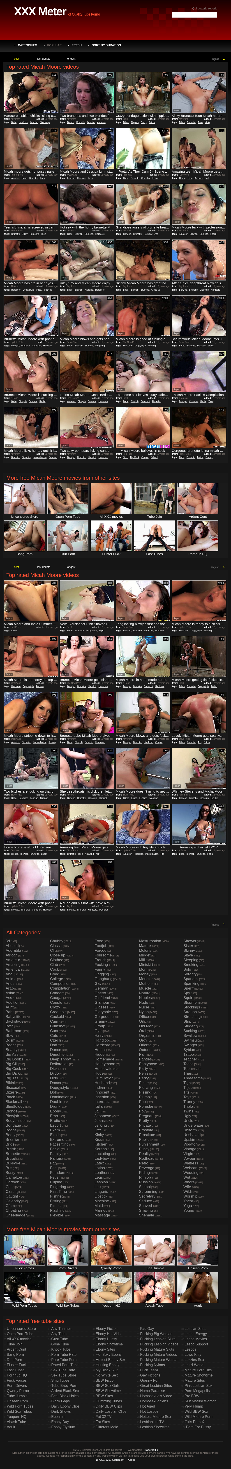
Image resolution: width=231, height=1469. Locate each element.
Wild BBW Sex (196, 1411)
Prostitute (147, 1135)
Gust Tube (59, 1339)
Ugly (187, 1116)
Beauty (209, 457)
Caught (12, 1196)
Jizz (98, 1130)
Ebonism (58, 1417)
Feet (54, 1168)
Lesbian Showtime (155, 1427)
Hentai (100, 1050)
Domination (59, 1097)
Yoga (187, 1206)
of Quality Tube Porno (84, 14)
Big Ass (12, 1054)
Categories (27, 45)
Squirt (188, 998)
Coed (54, 974)
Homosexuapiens (154, 1401)
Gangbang (103, 979)
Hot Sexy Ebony (109, 1354)
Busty (24, 234)
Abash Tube (16, 1422)
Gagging (102, 974)
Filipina (56, 1182)
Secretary (147, 1196)
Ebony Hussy (106, 1339)
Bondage (13, 1125)
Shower (189, 941)
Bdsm (126, 122)
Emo (54, 1116)
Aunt (10, 1007)
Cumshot (145, 178)
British (11, 1149)
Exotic (55, 1135)
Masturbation (40, 457)
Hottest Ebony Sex (111, 1360)
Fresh (77, 45)
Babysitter (14, 1017)
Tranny (189, 1102)
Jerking (52, 742)
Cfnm (10, 1206)
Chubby (56, 941)
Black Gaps (60, 1401)
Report (9, 110)
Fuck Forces (17, 1380)
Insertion (102, 1097)
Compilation (60, 988)
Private (145, 1125)
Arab (10, 988)
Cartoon (12, 1182)
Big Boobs (14, 1059)
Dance (55, 1050)
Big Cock (134, 457)
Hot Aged (147, 1406)
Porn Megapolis (197, 1391)
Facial (155, 178)
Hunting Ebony (107, 1365)
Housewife (103, 1069)
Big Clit (12, 1064)
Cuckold (57, 1017)
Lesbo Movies (196, 1339)
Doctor (55, 1083)
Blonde (70, 122)
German (101, 988)
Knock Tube (60, 1349)
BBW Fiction (106, 1380)
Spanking (191, 983)
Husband (102, 1083)
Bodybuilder (16, 1121)
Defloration (59, 1064)
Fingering (100, 345)
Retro (143, 1163)
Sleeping (190, 960)
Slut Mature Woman (200, 1401)
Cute (54, 1035)
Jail (97, 1111)
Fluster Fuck (17, 1365)
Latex (99, 1163)
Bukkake (13, 1163)
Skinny (189, 950)
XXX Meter (40, 11)
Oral (142, 1031)
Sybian (189, 1050)
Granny (101, 1021)
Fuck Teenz (149, 1370)
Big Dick (13, 1073)
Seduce (145, 1201)
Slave (188, 955)
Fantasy (57, 1158)
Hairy (99, 1035)
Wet (186, 1177)
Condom (57, 993)
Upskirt (189, 1139)
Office (144, 1017)
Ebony (55, 1111)
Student (190, 1026)
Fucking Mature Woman (159, 1360)
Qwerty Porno (18, 1391)
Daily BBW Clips (109, 1406)
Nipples (135, 122)
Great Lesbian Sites (156, 1386)
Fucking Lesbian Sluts (158, 1339)
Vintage (189, 1149)
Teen (200, 122)
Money (144, 974)
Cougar (56, 998)
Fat (53, 1163)
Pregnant (147, 1116)
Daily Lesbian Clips (111, 1411)
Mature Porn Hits (198, 1370)
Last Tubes (15, 1370)
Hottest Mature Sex (155, 1417)
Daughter (58, 1054)
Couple (145, 457)
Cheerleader (16, 1215)
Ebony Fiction (107, 1329)
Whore (189, 1182)
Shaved (145, 1206)
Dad (53, 1045)
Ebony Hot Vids (108, 1334)
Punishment (149, 1144)
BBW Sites (104, 1396)
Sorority (190, 974)
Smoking (190, 965)
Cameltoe (14, 1177)
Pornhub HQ (17, 1375)
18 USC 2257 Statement (110, 1459)
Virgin (188, 1154)
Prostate (146, 1130)
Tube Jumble (17, 1396)
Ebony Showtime (109, 1344)
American (14, 969)
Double (56, 1102)
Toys (90, 178)
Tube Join (15, 1344)
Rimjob (145, 1177)
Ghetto (100, 993)
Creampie (58, 1012)
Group (182, 178)
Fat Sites (103, 1422)
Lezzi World (194, 1365)
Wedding (191, 1173)
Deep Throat (60, 1059)
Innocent (102, 1092)
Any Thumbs (61, 1329)
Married (101, 1210)
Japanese (103, 1116)
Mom (143, 969)
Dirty (54, 1078)
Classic (56, 946)
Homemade (104, 1059)
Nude (143, 1002)
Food (99, 941)
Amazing (101, 122)
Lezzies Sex (194, 1360)
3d (8, 941)
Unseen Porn (17, 1401)
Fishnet (56, 1196)
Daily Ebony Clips (65, 1406)
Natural (145, 993)
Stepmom (191, 1002)
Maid (99, 1206)
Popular (54, 45)
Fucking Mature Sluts (157, 1349)
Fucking (48, 290)
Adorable (13, 950)
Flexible (56, 1215)
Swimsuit (191, 1040)
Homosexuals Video (156, 1396)
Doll (53, 1092)
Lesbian (34, 122)
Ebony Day (60, 1422)
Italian (100, 1106)
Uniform (190, 1130)
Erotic (211, 345)
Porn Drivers (17, 1386)
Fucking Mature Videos (158, 1354)
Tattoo (188, 1054)
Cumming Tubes (109, 1401)
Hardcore (23, 122)
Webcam (191, 1168)
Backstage (14, 1021)
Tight (187, 1083)
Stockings (45, 122)
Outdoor (146, 1050)
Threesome (193, 1078)
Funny (100, 969)
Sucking (190, 1031)
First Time (58, 1191)
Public (144, 1139)
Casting (12, 1191)
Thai (187, 1073)
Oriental (145, 1045)
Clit (53, 950)
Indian (14, 630)
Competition (60, 983)
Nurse (144, 1007)
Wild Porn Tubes (20, 1406)
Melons (145, 950)
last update (44, 58)
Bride (10, 1144)
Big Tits (214, 798)
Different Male (107, 1427)
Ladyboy (102, 1158)
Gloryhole (103, 1012)
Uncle (188, 1121)
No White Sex (107, 1375)
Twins (188, 1111)
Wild (187, 1191)
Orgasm (145, 1035)
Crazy (143, 122)
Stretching (192, 1017)
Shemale (146, 1215)
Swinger (190, 1045)
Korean (101, 1149)
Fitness (56, 1206)
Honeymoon (105, 1064)
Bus (9, 1168)
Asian (10, 993)
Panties (145, 1059)
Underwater (193, 1125)
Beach (11, 1045)
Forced (100, 950)
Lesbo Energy (196, 1334)
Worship (190, 1196)
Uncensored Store (21, 1329)
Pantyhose (148, 1064)
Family (55, 1154)
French (100, 960)
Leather (101, 1173)
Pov (142, 1111)
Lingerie (101, 1191)
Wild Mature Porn (199, 1417)
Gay (98, 983)
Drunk (55, 1106)
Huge (99, 1073)
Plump (144, 1097)
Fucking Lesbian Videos (159, 1344)
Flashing (57, 1210)
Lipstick (101, 1196)
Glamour (102, 1002)
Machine (81, 178)
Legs (99, 1177)
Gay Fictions (150, 1375)
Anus (10, 983)
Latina (200, 457)
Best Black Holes (65, 1396)
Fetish (152, 122)
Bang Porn (15, 1354)
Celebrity (13, 1201)
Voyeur (189, 1158)
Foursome (103, 955)
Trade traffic (151, 1449)
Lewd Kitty (193, 1354)
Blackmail (14, 1102)
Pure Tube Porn (63, 1360)
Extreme (57, 1139)
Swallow (190, 1035)
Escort (55, 1125)
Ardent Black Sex (65, 1391)
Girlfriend (102, 998)
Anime (11, 979)
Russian (146, 1182)
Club (54, 965)
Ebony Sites (105, 1349)
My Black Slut (107, 1370)
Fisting (55, 1201)
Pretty (144, 1121)
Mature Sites (195, 1380)
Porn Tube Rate (63, 1354)
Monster (146, 979)
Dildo (54, 1073)
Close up (155, 290)
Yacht (188, 1201)
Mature (145, 946)
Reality (145, 1154)
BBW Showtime (108, 1391)
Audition (12, 1002)
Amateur (15, 178)
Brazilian (13, 1139)
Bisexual (13, 1087)
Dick (54, 1069)
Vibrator (190, 1144)
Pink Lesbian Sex (199, 1386)
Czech (55, 1040)
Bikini (10, 1083)
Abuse (131, 1459)
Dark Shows (61, 1411)
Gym (101, 630)
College (56, 979)
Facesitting (59, 1144)
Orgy (143, 1040)
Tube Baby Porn (64, 1386)
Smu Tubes (60, 1380)
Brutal (11, 1158)
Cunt (54, 1031)
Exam (55, 1130)
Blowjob (79, 234)
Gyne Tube (60, 1344)
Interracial (103, 1102)
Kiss (98, 1139)
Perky (144, 1078)
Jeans (100, 1121)
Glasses (101, 1007)
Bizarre (12, 1092)
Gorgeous (103, 1017)
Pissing (145, 1092)
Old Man (146, 1026)
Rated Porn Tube (65, 1365)
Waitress (190, 1163)
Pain (143, 1054)
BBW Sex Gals (108, 1386)
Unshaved (192, 1135)
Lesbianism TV (152, 1422)
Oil (141, 1021)
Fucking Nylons (152, 1365)
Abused (12, 946)
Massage (102, 1215)
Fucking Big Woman (156, 1334)
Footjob (101, 946)
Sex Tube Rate (63, 1370)
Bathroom (14, 1031)
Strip (187, 1021)
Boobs (11, 1130)
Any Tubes (59, 1334)
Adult (11, 1427)
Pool (143, 1102)
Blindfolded (15, 1106)
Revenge (146, 1168)
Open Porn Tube (20, 1334)
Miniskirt (146, 965)
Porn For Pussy (198, 1427)
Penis (144, 1073)
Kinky (207, 122)
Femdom (57, 1173)
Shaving (146, 1210)
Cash (10, 1187)
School (154, 457)
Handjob (89, 290)
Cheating (13, 1210)
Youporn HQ (16, 1417)
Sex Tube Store (63, 1375)
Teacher (190, 1059)
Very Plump (194, 1406)
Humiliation (104, 1078)
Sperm (189, 988)
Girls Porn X (194, 1422)
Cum (54, 1021)
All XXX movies (19, 1339)
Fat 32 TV (103, 1417)
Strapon (44, 798)
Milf (207, 178)
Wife (187, 1187)
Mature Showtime (199, 1375)
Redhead (147, 1158)
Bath (10, 1026)
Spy (186, 993)
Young (188, 1210)
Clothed (56, 960)
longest (71, 58)
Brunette (80, 122)
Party (143, 1069)
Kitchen (101, 1144)
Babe (13, 122)
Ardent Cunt (16, 1349)
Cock (54, 969)
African (12, 955)
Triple (188, 1106)
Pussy (39, 290)
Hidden (101, 1054)
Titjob (188, 1087)
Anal (9, 974)
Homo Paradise (152, 1391)
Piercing (146, 1087)
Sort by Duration (106, 45)
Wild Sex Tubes (19, 1411)
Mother (145, 983)
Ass (156, 234)
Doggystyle (28, 290)
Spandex (191, 979)
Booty (10, 1135)
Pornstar (148, 234)
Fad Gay (147, 1329)
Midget (144, 955)
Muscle (145, 988)
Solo (187, 969)
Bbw (9, 1035)
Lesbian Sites (195, 1329)
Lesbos (190, 1349)
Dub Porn (14, 1360)
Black (10, 1097)
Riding (144, 1173)
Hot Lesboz (149, 1411)
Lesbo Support (196, 1344)
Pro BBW (192, 1396)
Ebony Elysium (63, 1427)
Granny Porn (150, 1380)
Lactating (102, 1154)
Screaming (148, 1191)
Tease (188, 1064)
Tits (162, 854)
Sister (188, 946)
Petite (144, 1083)
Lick (98, 1187)
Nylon (144, 1012)
